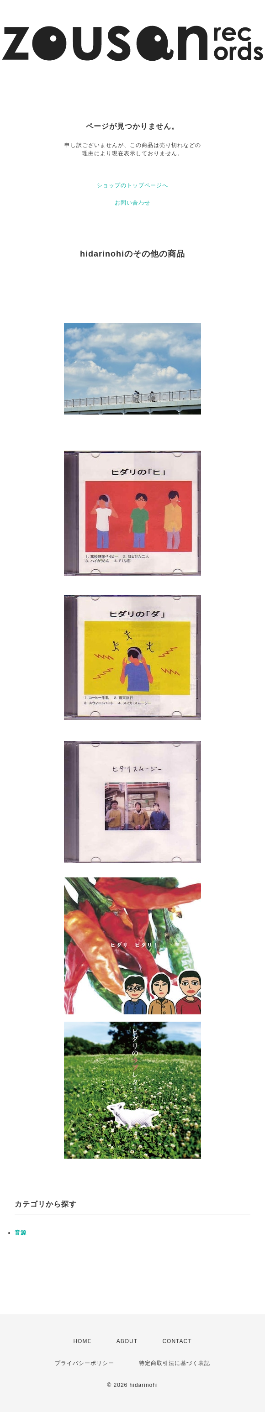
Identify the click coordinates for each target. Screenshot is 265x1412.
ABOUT (127, 1341)
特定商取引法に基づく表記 (174, 1363)
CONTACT (176, 1341)
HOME (82, 1341)
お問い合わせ (132, 202)
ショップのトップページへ (132, 185)
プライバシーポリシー (84, 1363)
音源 (20, 1232)
